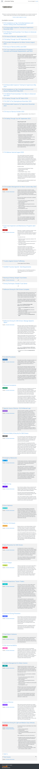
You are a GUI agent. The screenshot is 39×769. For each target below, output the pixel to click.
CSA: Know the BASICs (10, 645)
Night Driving (7, 484)
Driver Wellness (8, 505)
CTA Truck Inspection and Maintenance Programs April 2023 (19, 226)
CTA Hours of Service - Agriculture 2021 (15, 36)
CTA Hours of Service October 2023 (14, 111)
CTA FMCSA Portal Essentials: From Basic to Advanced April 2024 (20, 94)
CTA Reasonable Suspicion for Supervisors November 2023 (19, 105)
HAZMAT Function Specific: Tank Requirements (17, 267)
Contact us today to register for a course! (19, 17)
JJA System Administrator (10, 191)
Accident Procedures (10, 357)
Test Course (7, 757)
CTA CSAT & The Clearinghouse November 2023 (17, 101)
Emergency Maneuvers (10, 458)
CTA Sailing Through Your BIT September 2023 (17, 118)
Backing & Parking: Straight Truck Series (15, 277)
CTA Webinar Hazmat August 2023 (14, 152)
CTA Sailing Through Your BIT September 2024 (17, 39)
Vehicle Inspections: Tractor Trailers (14, 581)
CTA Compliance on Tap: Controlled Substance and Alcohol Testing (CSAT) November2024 (18, 23)
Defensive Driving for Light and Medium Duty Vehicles (19, 722)
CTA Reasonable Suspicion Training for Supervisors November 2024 (18, 28)
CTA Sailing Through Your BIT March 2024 (16, 98)
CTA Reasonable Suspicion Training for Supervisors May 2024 (20, 85)
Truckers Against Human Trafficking (14, 261)
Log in (37, 1)
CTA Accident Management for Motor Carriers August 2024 (19, 43)
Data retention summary (6, 767)
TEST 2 (6, 754)
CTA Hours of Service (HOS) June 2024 (15, 47)
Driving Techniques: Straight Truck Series (15, 283)
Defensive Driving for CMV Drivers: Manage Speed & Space (19, 321)
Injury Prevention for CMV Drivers (13, 545)
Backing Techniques (9, 523)
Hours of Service (8, 702)
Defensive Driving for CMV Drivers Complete (16, 289)
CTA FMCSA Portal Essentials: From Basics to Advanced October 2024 (20, 32)
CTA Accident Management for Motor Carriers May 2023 (20, 186)
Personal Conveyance (10, 385)
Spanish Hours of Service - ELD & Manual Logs (17, 408)
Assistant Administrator (10, 727)
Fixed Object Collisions (10, 634)
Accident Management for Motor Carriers (15, 663)
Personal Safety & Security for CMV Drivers (16, 433)
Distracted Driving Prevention (12, 613)
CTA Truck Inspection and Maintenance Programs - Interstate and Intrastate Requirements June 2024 (18, 50)
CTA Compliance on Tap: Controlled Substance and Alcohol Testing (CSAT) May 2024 (18, 90)
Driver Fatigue (8, 562)
